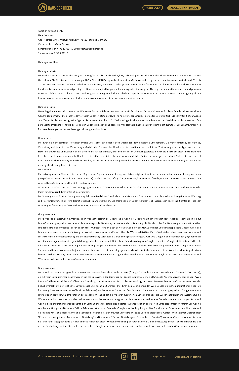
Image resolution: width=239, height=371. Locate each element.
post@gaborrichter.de (91, 48)
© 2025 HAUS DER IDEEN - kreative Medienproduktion (72, 356)
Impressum (159, 356)
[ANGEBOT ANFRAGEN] (184, 7)
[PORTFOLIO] (152, 7)
